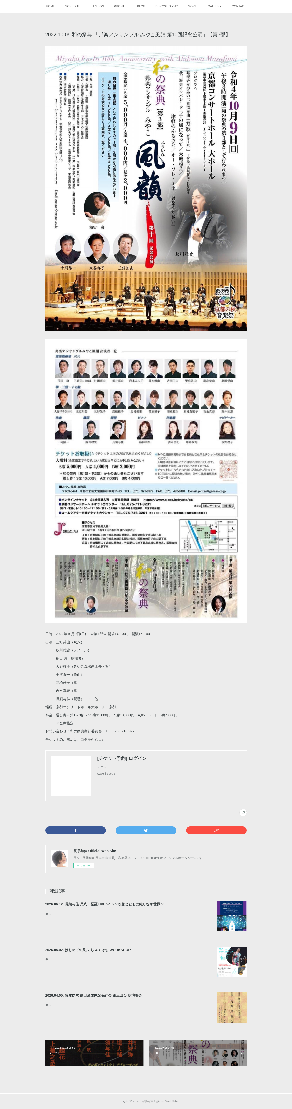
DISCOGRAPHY (166, 6)
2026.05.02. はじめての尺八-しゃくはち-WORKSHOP (88, 950)
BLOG (141, 6)
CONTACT (239, 6)
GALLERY (214, 6)
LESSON (98, 6)
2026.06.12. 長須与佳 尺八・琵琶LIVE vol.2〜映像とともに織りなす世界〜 (104, 904)
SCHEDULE (73, 6)
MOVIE (193, 6)
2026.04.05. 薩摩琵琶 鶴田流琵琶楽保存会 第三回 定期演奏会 (93, 995)
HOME (50, 6)
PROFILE (120, 6)
